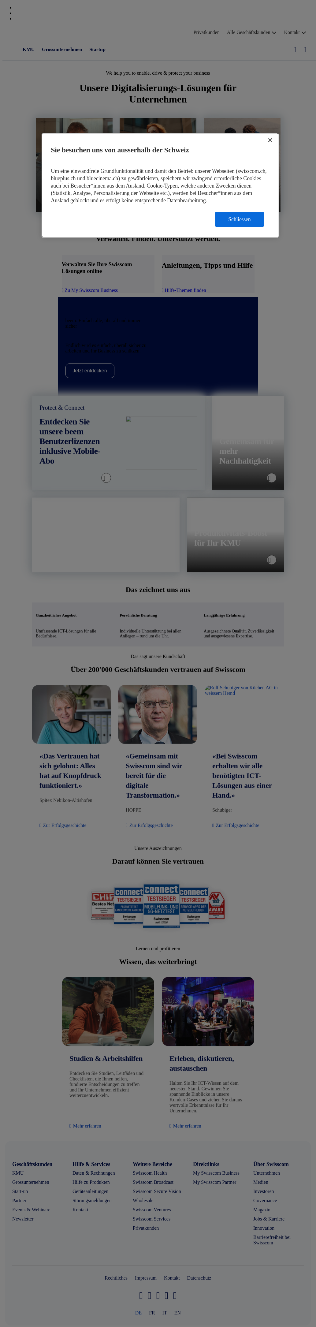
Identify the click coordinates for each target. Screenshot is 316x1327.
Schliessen (239, 219)
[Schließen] (270, 140)
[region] (160, 185)
